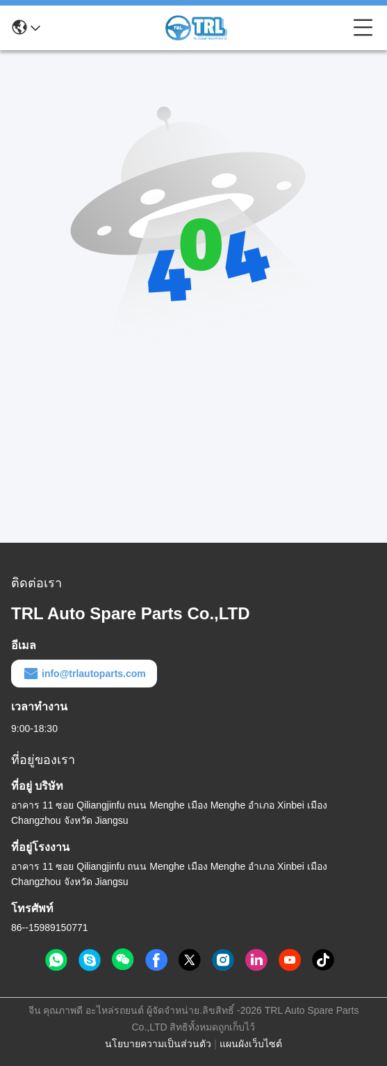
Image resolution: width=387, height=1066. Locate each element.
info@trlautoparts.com (84, 673)
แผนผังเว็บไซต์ (251, 1043)
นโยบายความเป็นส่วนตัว (158, 1043)
